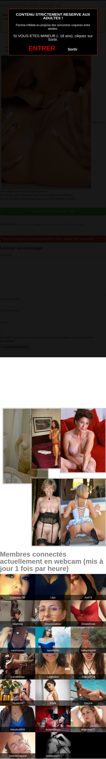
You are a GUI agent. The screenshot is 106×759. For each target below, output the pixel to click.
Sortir (72, 49)
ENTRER (42, 48)
